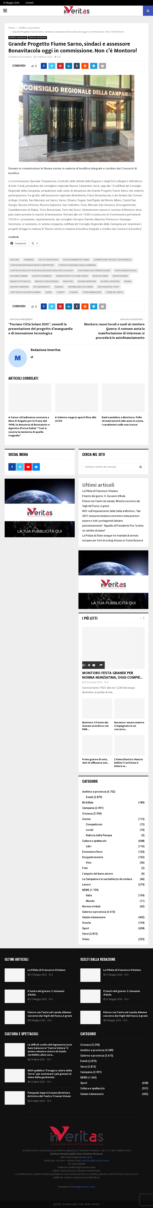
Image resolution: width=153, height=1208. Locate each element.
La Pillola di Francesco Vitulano (100, 491)
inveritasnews (120, 276)
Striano (73, 292)
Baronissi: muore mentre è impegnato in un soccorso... (129, 725)
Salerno (59, 287)
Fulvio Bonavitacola (125, 271)
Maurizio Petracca (20, 281)
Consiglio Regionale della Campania (77, 265)
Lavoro (86, 884)
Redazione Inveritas (21, 57)
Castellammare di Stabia (76, 260)
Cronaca (87, 813)
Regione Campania (19, 287)
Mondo (90, 900)
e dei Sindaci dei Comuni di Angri (94, 271)
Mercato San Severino (47, 281)
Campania (29, 260)
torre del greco (114, 292)
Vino (89, 862)
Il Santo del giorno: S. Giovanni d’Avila (103, 496)
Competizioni (94, 824)
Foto (85, 868)
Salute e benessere (93, 917)
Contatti (29, 2)
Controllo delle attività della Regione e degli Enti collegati (41, 271)
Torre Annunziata (91, 292)
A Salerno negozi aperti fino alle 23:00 (75, 419)
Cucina (86, 819)
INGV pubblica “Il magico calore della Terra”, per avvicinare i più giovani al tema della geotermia (50, 1073)
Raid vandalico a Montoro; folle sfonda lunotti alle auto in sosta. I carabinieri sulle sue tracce (123, 421)
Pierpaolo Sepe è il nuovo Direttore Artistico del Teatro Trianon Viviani (49, 1094)
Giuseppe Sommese (41, 276)
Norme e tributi (91, 906)
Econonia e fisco (92, 851)
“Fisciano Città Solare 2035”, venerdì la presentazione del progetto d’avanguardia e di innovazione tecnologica (40, 329)
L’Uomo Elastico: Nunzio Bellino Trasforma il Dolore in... (128, 762)
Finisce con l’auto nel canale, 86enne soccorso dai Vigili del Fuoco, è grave (50, 1014)
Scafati (60, 292)
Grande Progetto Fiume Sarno (72, 276)
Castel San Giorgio (48, 260)
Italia (89, 895)
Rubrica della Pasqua (99, 835)
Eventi (89, 797)
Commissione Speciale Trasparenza (112, 260)
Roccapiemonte (41, 287)
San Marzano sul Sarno (80, 287)
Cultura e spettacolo (94, 840)
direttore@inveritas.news (82, 1187)
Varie (85, 933)
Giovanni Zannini (18, 276)
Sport (85, 928)
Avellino (14, 260)
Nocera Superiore (110, 281)
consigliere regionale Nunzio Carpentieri (32, 265)
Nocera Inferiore (87, 281)
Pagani (127, 281)
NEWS (85, 889)
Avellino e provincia (17, 38)
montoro (68, 281)
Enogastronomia (92, 857)
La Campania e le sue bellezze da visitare (107, 879)
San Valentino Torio (108, 287)
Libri (88, 846)
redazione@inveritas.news (95, 1160)
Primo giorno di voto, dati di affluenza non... (95, 761)
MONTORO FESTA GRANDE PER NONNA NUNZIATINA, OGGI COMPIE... (112, 675)
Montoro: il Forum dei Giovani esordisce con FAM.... (95, 725)
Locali (89, 829)
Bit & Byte (87, 802)
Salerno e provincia (37, 38)
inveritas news (100, 276)
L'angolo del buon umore (97, 873)
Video (85, 939)
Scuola (86, 922)
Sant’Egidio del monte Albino (25, 292)
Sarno (48, 292)
